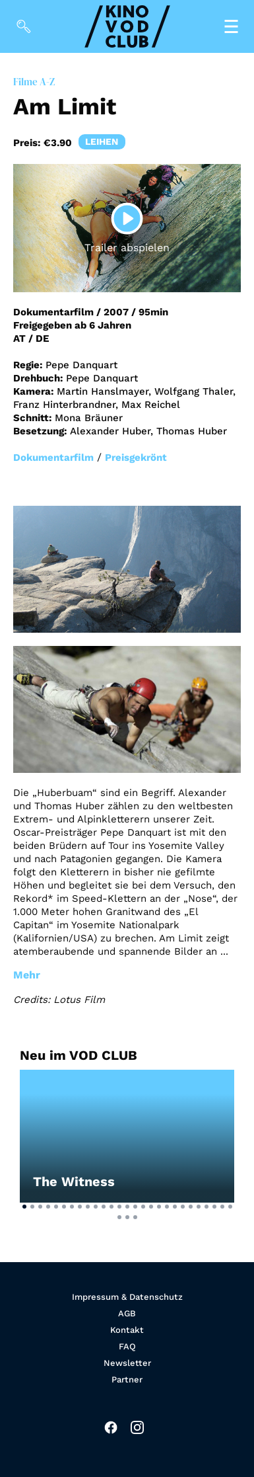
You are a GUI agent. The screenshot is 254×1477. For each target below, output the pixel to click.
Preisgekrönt (136, 457)
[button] (24, 1207)
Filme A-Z (34, 82)
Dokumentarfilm (53, 457)
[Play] (127, 219)
